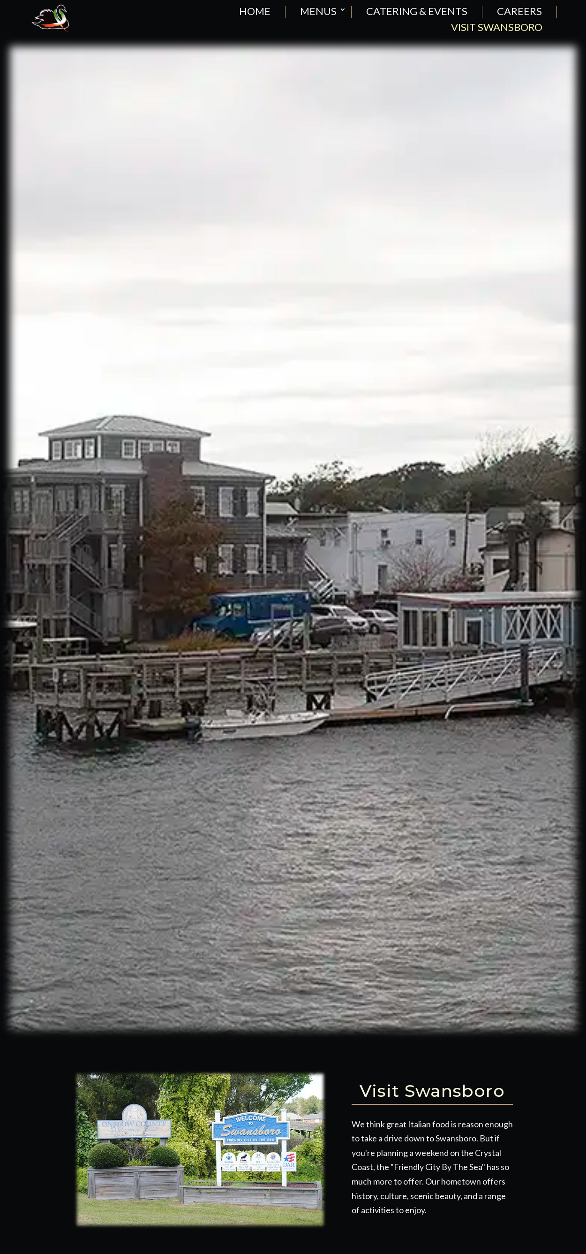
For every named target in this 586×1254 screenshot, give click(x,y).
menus (318, 11)
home (254, 11)
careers (519, 11)
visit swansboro (496, 27)
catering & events (416, 11)
